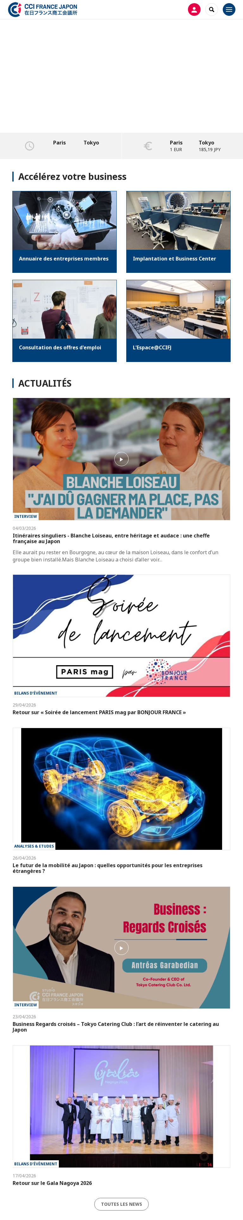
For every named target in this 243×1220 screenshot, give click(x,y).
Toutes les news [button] (121, 1204)
